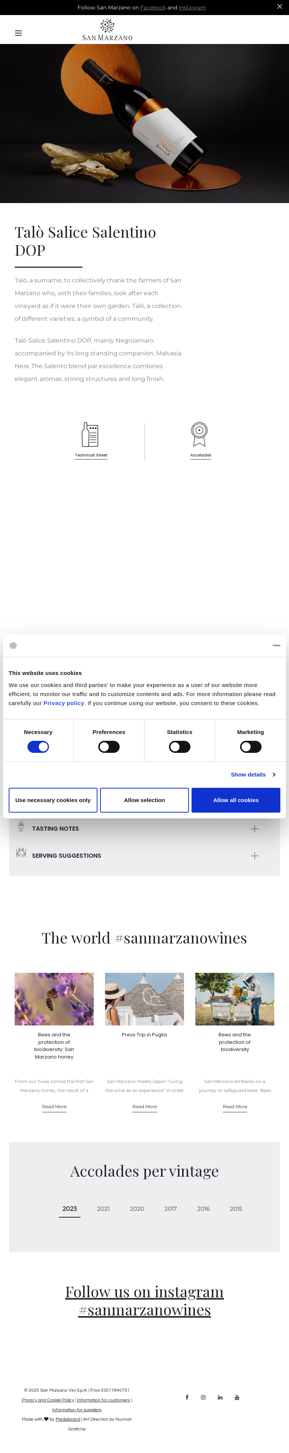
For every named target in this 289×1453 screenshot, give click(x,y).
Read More (54, 1106)
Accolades (200, 455)
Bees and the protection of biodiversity (235, 1042)
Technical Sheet (91, 455)
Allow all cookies (236, 800)
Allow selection (144, 800)
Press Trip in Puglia (144, 1034)
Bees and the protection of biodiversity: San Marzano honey (54, 1045)
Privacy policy (63, 703)
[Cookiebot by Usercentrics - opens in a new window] (247, 645)
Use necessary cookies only (53, 800)
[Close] (280, 6)
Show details (248, 774)
